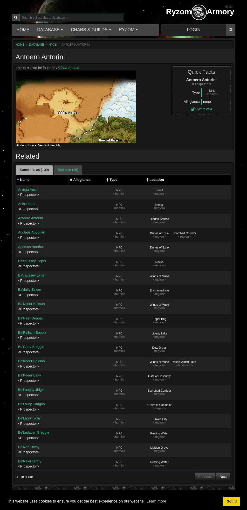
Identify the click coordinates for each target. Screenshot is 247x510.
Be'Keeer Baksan (31, 361)
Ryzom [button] (127, 29)
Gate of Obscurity (159, 376)
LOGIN (193, 29)
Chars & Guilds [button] (89, 29)
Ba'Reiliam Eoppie (32, 332)
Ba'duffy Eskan (29, 289)
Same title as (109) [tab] (34, 170)
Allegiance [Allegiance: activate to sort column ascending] (81, 180)
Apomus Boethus (31, 247)
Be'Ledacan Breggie (33, 432)
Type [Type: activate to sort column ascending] (113, 180)
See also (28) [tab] (68, 170)
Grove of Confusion (159, 405)
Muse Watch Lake (184, 362)
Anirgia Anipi (27, 189)
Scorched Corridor (184, 233)
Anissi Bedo (27, 204)
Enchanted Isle (159, 290)
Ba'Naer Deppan (31, 318)
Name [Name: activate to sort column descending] (24, 180)
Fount (159, 190)
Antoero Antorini (30, 218)
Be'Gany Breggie (31, 347)
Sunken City (159, 419)
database (36, 44)
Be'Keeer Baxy (29, 375)
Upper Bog (159, 319)
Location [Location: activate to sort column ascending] (157, 180)
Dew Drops (159, 347)
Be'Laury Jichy (29, 418)
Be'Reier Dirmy (29, 461)
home (20, 44)
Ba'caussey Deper (32, 261)
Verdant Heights (49, 145)
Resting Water (159, 433)
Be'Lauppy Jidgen (32, 390)
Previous (205, 477)
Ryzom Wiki (201, 109)
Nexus (159, 204)
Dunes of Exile (159, 233)
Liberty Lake (159, 333)
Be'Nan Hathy (28, 447)
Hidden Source (67, 68)
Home (22, 29)
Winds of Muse (159, 276)
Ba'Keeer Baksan (31, 304)
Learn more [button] (156, 501)
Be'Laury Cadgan (31, 404)
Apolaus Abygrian (31, 232)
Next (223, 477)
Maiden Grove (159, 447)
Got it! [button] (231, 501)
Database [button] (48, 29)
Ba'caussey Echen (32, 275)
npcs (53, 44)
